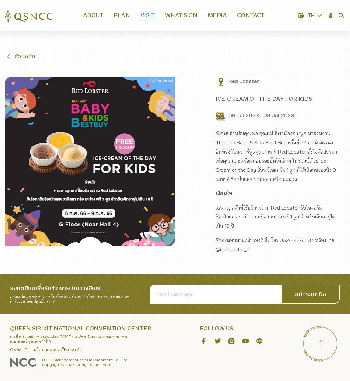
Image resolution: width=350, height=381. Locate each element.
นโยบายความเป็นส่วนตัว (57, 350)
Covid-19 (19, 350)
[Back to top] (321, 344)
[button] (331, 15)
